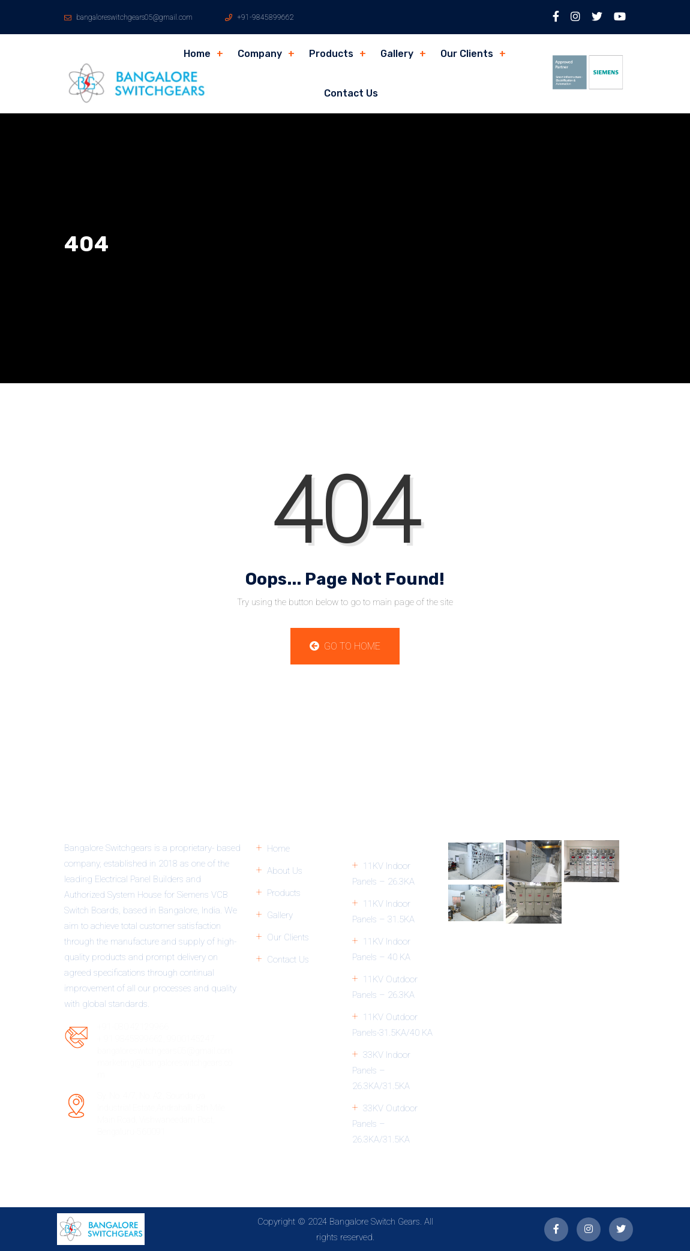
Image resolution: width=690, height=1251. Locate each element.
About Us (284, 870)
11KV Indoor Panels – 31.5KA (383, 911)
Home (197, 53)
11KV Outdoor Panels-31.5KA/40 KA (392, 1025)
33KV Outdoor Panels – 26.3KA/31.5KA (385, 1124)
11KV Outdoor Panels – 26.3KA (385, 987)
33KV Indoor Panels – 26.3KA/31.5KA (381, 1070)
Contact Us (351, 93)
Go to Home (345, 646)
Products (331, 53)
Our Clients (466, 53)
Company (260, 53)
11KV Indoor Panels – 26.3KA (383, 874)
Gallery (396, 53)
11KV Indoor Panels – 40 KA (381, 949)
